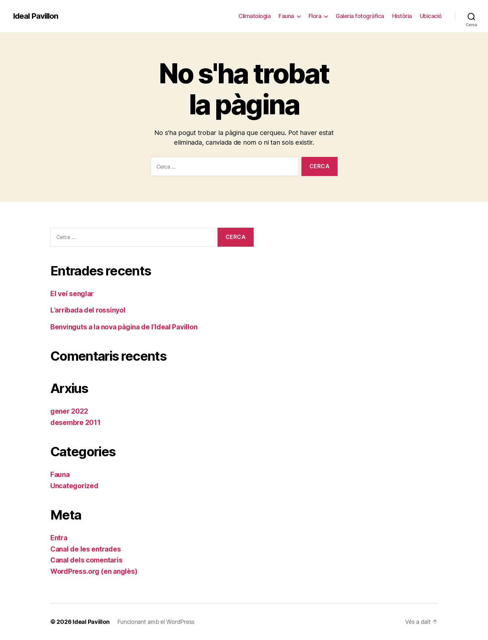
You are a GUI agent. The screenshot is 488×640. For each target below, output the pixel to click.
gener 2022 (69, 411)
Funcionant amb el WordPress (156, 621)
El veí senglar (72, 294)
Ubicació (431, 16)
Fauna (286, 16)
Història (402, 16)
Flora (315, 16)
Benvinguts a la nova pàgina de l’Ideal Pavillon (123, 327)
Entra (58, 538)
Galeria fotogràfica (360, 16)
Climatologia (254, 16)
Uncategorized (74, 486)
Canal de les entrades (85, 549)
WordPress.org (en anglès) (93, 571)
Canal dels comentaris (86, 560)
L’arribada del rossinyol (88, 310)
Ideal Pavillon (35, 16)
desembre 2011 (75, 422)
